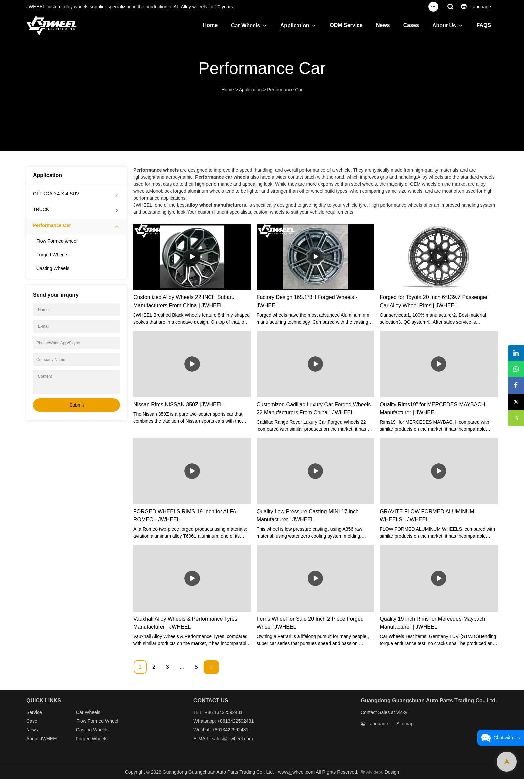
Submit (76, 405)
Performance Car (285, 89)
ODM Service (346, 25)
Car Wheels (245, 25)
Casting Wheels (52, 268)
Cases (411, 25)
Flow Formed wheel (56, 241)
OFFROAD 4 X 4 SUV (56, 193)
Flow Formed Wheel (97, 721)
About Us (444, 25)
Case (31, 721)
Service (34, 712)
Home (210, 25)
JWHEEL (49, 738)
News (383, 25)
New (31, 729)
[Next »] (211, 667)
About (33, 738)
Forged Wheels (52, 254)
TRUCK (41, 209)
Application (294, 25)
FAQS (483, 25)
